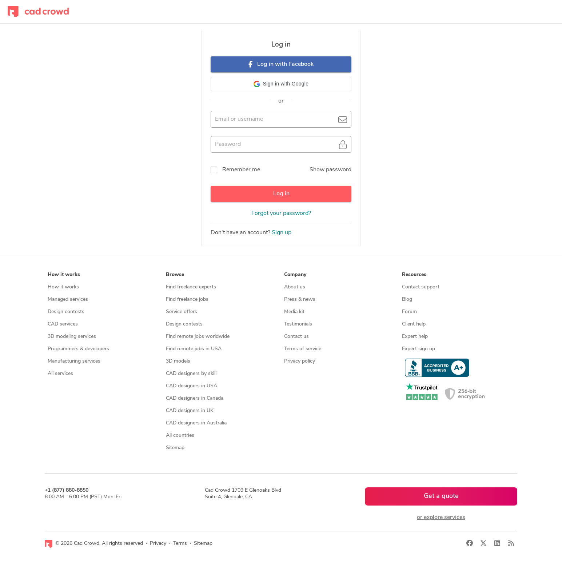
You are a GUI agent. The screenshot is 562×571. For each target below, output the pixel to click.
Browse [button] (175, 274)
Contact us (296, 336)
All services (60, 373)
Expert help (415, 336)
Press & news (299, 299)
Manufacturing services (74, 361)
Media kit (294, 312)
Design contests (66, 312)
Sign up (281, 233)
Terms (180, 543)
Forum (409, 312)
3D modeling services (72, 336)
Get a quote (441, 496)
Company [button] (295, 274)
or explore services (441, 517)
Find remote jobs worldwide (198, 336)
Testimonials (298, 324)
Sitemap (175, 448)
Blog (407, 299)
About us (294, 287)
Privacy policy (299, 361)
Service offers (181, 312)
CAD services (63, 324)
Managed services (68, 299)
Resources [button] (414, 274)
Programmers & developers (78, 349)
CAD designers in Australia (196, 423)
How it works (63, 287)
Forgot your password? (281, 213)
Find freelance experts (191, 287)
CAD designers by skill (191, 373)
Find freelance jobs (187, 299)
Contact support (420, 287)
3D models (178, 361)
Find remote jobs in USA (194, 349)
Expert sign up (418, 349)
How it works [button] (64, 274)
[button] (281, 84)
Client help (414, 324)
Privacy (158, 543)
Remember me (241, 170)
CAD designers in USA (191, 386)
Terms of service (302, 349)
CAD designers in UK (190, 411)
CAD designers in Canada (194, 398)
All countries (180, 435)
